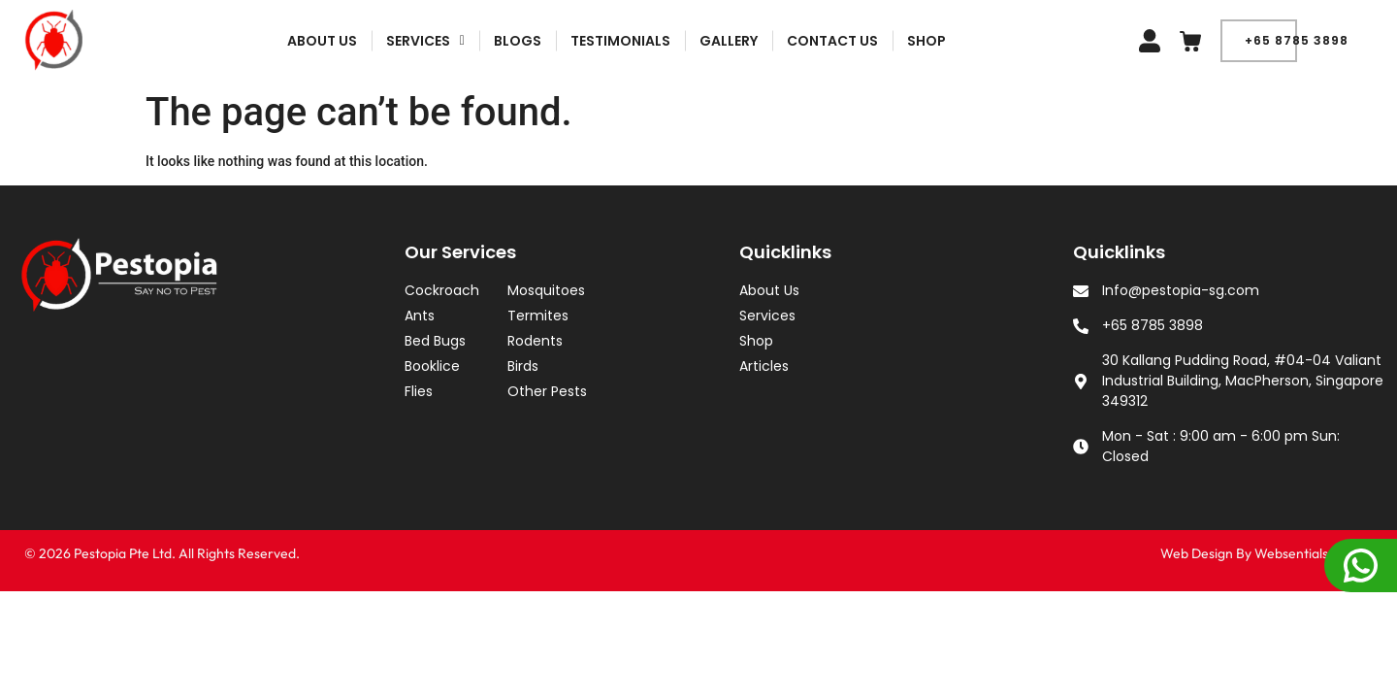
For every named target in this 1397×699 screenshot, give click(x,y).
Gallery (799, 40)
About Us (392, 40)
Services (495, 40)
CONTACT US (903, 40)
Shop (997, 40)
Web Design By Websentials (1244, 553)
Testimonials (691, 40)
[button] (495, 40)
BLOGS (588, 40)
